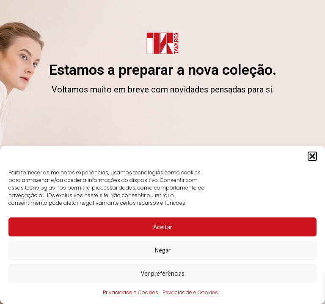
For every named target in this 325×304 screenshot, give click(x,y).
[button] (312, 156)
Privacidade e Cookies (130, 292)
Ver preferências (163, 273)
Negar (162, 250)
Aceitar (162, 227)
